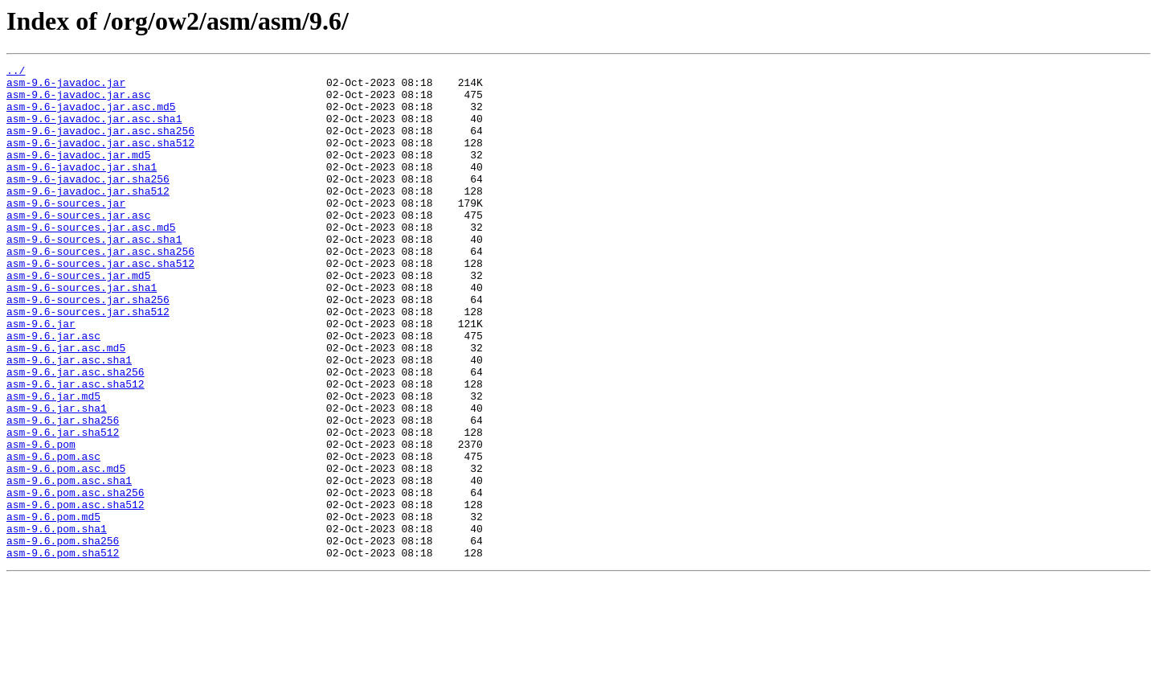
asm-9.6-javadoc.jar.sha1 (81, 188)
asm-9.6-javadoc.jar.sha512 (88, 217)
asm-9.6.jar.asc (53, 391)
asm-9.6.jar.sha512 (62, 506)
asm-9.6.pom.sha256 (62, 637)
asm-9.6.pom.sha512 (62, 651)
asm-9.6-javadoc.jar (65, 87)
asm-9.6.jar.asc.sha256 (75, 434)
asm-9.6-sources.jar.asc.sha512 (100, 304)
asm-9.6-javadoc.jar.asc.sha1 (94, 130)
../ (15, 72)
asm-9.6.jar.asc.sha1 (69, 419)
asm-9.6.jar (41, 376)
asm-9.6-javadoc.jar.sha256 (88, 202)
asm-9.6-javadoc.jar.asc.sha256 (100, 144)
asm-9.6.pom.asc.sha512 (75, 593)
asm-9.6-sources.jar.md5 (78, 318)
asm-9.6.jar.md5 (53, 463)
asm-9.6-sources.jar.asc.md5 (91, 260)
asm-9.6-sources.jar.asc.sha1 (94, 275)
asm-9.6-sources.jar (65, 231)
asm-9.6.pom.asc (53, 535)
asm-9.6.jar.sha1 (56, 477)
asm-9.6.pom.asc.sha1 (69, 564)
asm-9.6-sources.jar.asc (78, 246)
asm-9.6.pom (41, 521)
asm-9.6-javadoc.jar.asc (78, 101)
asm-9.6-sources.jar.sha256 (88, 347)
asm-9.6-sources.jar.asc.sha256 (100, 289)
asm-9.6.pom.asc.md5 (65, 550)
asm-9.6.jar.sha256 (62, 492)
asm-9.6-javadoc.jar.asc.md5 (91, 116)
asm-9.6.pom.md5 (53, 608)
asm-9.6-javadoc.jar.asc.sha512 (100, 159)
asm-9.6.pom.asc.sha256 (75, 579)
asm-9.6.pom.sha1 (56, 622)
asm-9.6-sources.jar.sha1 (81, 333)
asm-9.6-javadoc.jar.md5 (78, 173)
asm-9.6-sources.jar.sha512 (88, 362)
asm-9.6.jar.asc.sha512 (75, 448)
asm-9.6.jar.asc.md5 (65, 405)
